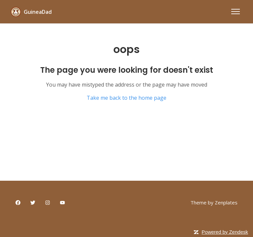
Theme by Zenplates (214, 202)
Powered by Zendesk (225, 232)
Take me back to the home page (126, 97)
